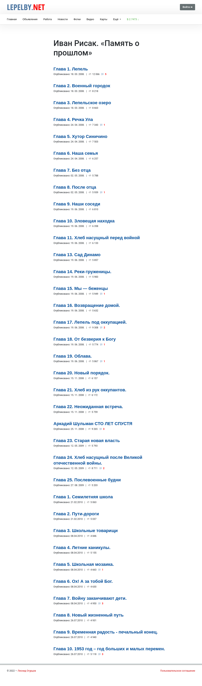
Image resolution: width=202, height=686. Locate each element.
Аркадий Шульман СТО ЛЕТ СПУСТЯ (92, 423)
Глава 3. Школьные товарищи (85, 530)
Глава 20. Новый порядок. (81, 372)
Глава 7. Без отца (72, 170)
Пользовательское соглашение (177, 670)
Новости (63, 19)
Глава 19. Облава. (72, 356)
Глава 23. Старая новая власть (86, 440)
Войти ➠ (187, 7)
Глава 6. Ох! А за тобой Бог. (83, 581)
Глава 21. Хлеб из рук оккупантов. (89, 389)
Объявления (29, 19)
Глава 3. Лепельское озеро (82, 102)
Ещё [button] (116, 19)
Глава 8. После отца (74, 187)
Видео (90, 19)
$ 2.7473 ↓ (133, 19)
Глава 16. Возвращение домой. (86, 305)
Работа (47, 19)
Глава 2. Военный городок (81, 85)
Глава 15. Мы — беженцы (80, 288)
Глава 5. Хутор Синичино (80, 136)
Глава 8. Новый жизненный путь (88, 615)
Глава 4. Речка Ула (73, 119)
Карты (103, 19)
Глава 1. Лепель (70, 69)
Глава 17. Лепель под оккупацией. (90, 322)
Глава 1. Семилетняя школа (83, 496)
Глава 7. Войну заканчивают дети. (90, 598)
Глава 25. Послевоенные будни (87, 479)
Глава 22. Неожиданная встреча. (88, 406)
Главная (12, 19)
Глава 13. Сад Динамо (76, 254)
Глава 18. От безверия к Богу (84, 339)
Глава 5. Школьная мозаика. (83, 564)
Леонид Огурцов (27, 670)
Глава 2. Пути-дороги (76, 513)
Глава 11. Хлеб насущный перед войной (96, 237)
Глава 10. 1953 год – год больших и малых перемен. (109, 648)
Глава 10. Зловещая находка (84, 220)
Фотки (77, 19)
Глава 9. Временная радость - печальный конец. (105, 632)
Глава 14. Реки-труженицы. (82, 271)
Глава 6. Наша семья (75, 153)
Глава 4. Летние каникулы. (81, 547)
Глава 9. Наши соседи (76, 203)
